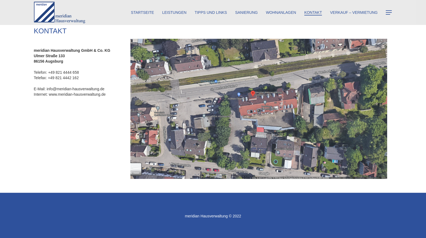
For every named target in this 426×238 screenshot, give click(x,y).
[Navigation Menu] (389, 12)
